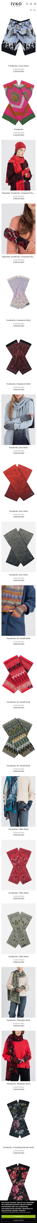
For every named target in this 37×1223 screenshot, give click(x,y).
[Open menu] (2, 3)
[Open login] (31, 3)
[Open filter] (32, 10)
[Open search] (27, 3)
